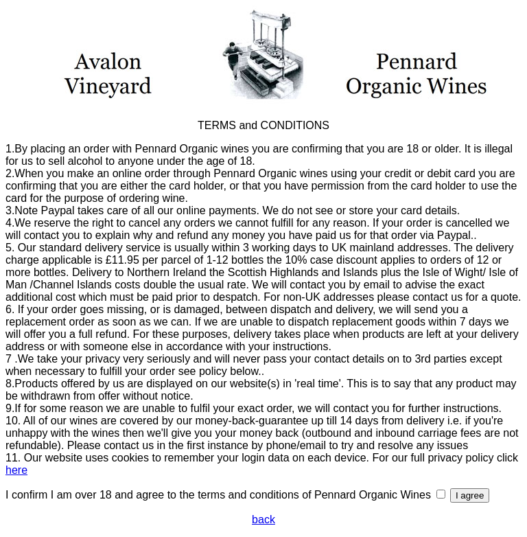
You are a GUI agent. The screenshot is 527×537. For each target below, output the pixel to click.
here (16, 470)
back (263, 519)
